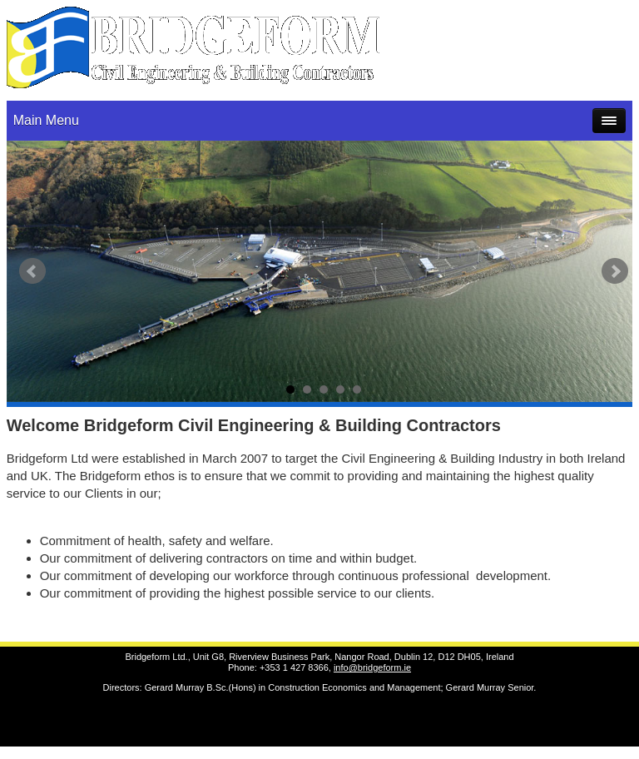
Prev (32, 271)
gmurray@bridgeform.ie (563, 36)
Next (615, 271)
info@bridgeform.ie (372, 667)
